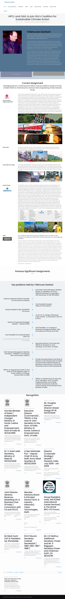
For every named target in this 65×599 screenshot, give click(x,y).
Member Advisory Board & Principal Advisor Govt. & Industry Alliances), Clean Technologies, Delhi (31, 502)
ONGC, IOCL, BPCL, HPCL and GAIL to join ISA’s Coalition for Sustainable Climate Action (12, 580)
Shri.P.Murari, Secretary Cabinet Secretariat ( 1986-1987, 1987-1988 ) (32, 542)
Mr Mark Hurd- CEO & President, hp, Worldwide (12, 538)
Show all (59, 572)
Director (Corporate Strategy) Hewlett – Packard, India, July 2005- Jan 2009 (51, 458)
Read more (19, 444)
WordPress (30, 597)
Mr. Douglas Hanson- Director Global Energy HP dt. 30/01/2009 (51, 408)
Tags (16, 572)
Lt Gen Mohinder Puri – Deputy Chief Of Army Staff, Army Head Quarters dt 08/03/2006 (32, 457)
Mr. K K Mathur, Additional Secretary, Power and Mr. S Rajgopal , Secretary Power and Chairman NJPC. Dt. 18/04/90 (52, 546)
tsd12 (6, 408)
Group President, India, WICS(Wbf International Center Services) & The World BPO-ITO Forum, (52, 503)
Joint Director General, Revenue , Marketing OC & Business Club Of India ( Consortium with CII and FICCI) (12, 501)
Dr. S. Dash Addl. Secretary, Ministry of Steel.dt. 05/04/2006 (12, 456)
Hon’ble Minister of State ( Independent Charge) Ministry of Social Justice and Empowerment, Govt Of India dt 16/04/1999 (12, 421)
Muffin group (12, 597)
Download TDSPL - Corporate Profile (33, 263)
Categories (10, 572)
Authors (21, 572)
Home (17, 21)
